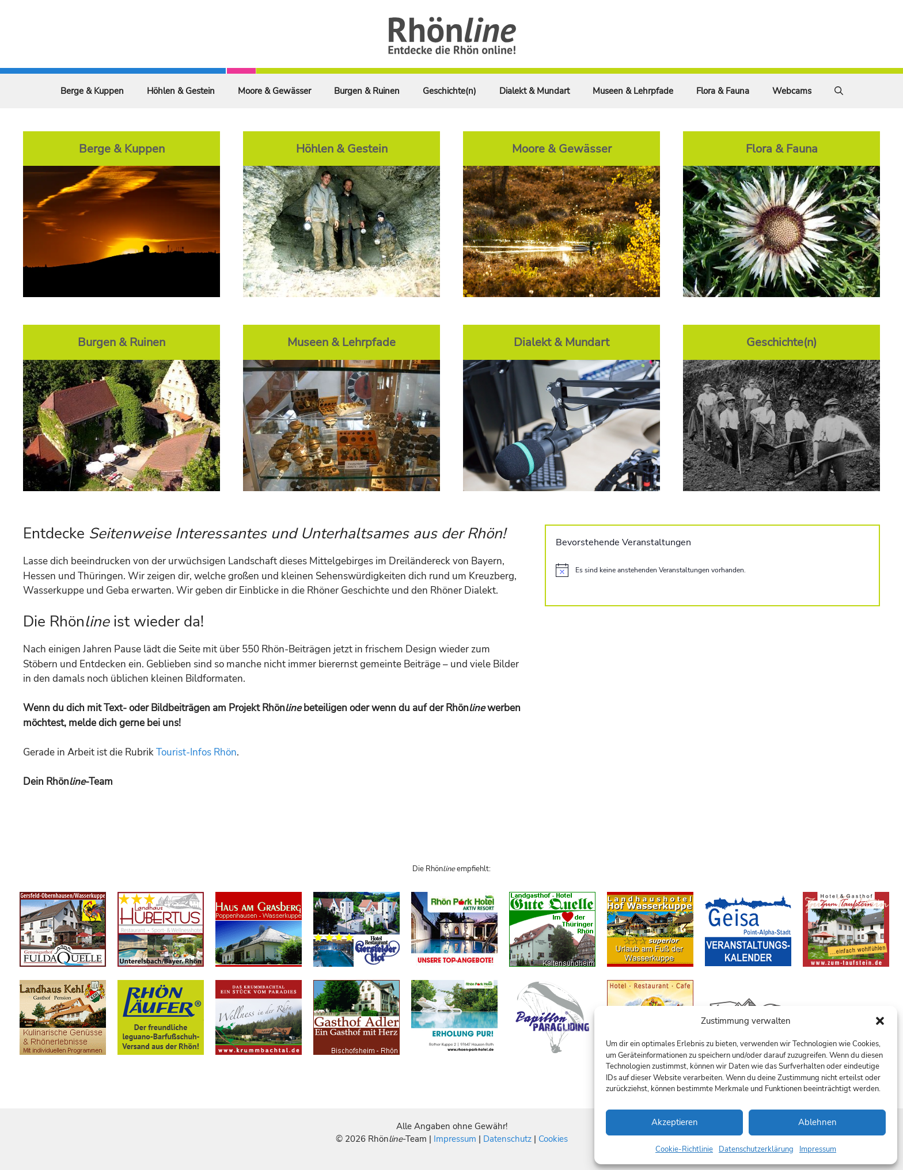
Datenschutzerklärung (756, 1149)
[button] (880, 1021)
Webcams (791, 91)
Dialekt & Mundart (534, 91)
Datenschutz (507, 1139)
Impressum (817, 1149)
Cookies (553, 1139)
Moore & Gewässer (274, 91)
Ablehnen (817, 1122)
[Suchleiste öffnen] (839, 91)
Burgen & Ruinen (367, 91)
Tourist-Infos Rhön (196, 752)
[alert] (712, 570)
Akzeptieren (674, 1122)
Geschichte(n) (449, 91)
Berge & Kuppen (92, 91)
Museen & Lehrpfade (633, 91)
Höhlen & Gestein (181, 91)
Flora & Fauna (722, 91)
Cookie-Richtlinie (684, 1149)
